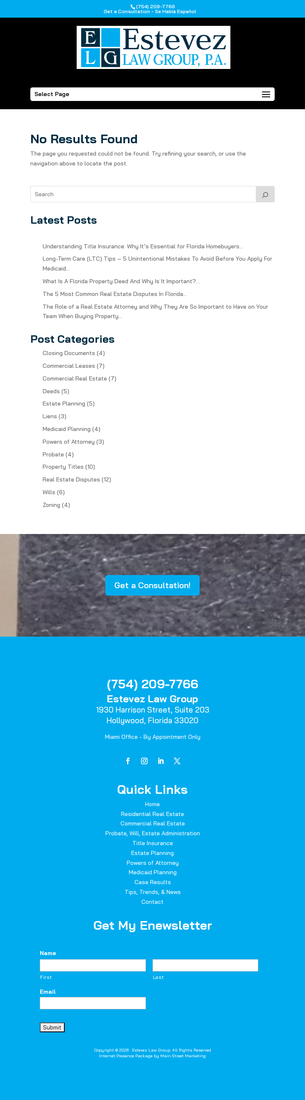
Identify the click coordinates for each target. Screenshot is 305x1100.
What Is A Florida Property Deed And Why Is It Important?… (121, 281)
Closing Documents (69, 353)
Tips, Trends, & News (153, 892)
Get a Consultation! (152, 585)
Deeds (51, 391)
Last (158, 977)
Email (48, 991)
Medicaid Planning (67, 429)
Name (48, 953)
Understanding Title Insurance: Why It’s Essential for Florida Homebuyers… (143, 246)
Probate (53, 454)
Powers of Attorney (69, 441)
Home (152, 804)
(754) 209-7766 (152, 684)
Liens (50, 416)
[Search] (265, 194)
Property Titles (63, 466)
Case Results (152, 882)
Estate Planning (64, 403)
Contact (152, 901)
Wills (49, 492)
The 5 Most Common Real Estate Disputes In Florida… (115, 294)
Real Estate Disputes (71, 479)
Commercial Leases (69, 365)
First (46, 977)
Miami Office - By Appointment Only (152, 736)
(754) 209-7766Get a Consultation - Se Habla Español (150, 8)
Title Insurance (152, 843)
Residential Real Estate (152, 814)
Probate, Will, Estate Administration (152, 833)
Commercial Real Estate (75, 378)
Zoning (51, 505)
